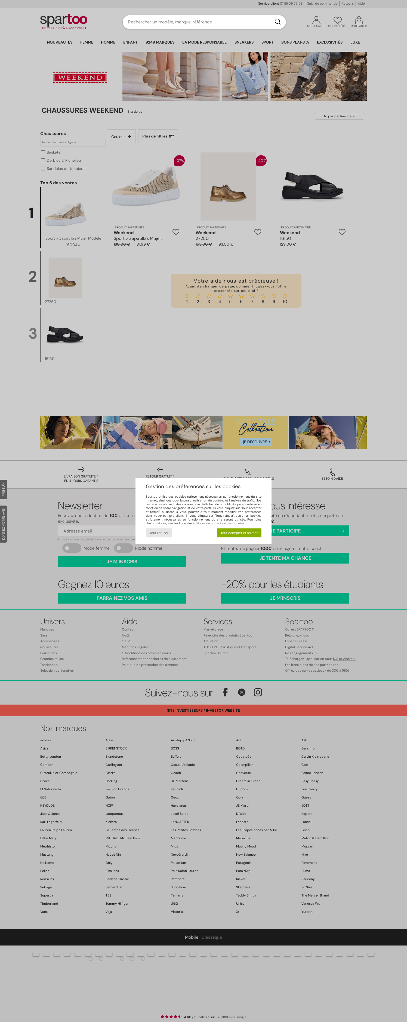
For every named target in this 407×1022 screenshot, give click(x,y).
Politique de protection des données (219, 523)
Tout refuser (158, 533)
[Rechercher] (277, 22)
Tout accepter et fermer (239, 533)
